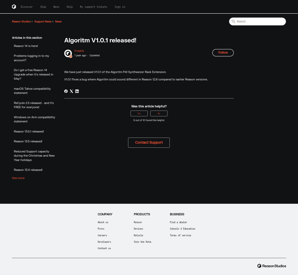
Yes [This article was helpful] (139, 113)
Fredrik (79, 51)
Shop (43, 7)
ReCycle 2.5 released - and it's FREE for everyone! (34, 105)
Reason (138, 222)
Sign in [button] (120, 7)
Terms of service (180, 235)
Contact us (104, 248)
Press (101, 228)
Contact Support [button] (149, 142)
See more (18, 178)
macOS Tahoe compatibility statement (32, 91)
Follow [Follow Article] (223, 53)
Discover (27, 7)
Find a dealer (178, 222)
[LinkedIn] (77, 91)
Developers (104, 241)
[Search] (257, 21)
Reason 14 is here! (26, 46)
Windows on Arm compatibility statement (34, 120)
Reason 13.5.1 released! (29, 131)
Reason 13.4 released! (28, 170)
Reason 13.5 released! (28, 141)
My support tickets (93, 7)
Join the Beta (142, 241)
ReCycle (138, 235)
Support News (42, 21)
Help (70, 7)
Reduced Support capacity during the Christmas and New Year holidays (34, 156)
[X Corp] (71, 91)
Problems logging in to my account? (31, 58)
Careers (102, 235)
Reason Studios (21, 21)
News (56, 7)
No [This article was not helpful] (159, 113)
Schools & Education (182, 228)
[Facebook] (66, 91)
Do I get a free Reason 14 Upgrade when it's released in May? (33, 74)
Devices (138, 228)
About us (103, 222)
